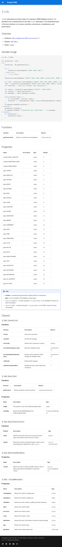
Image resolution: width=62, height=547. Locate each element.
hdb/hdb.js (14, 42)
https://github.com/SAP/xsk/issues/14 (25, 38)
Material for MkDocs (13, 540)
